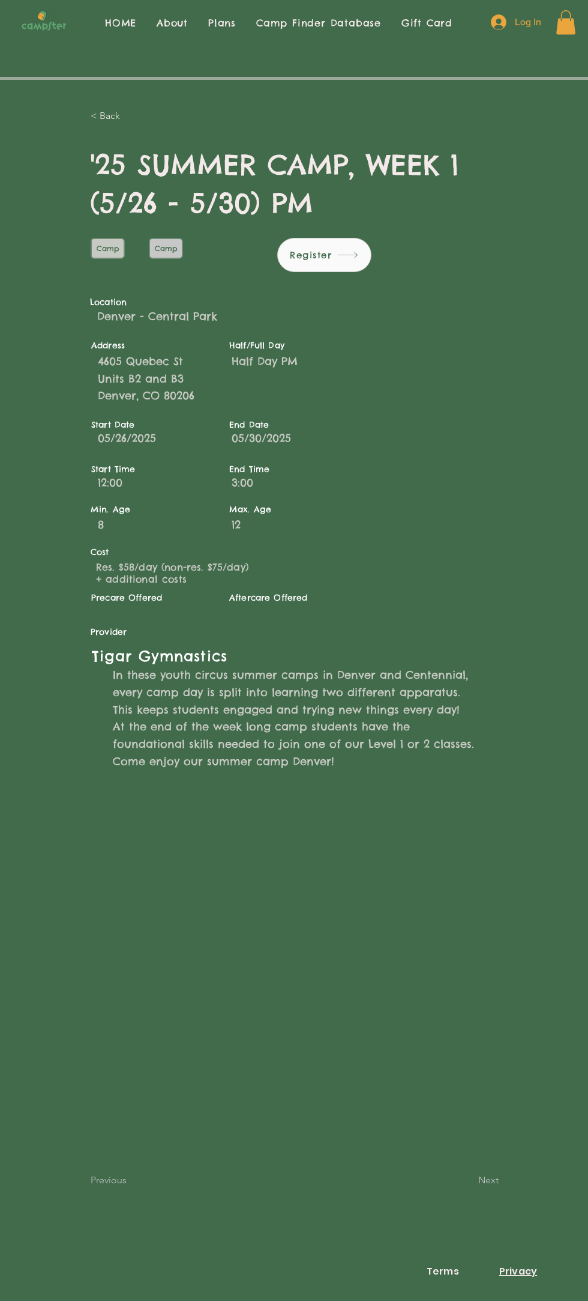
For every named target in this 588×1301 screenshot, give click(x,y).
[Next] (469, 1180)
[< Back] (130, 116)
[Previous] (130, 1180)
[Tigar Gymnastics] (276, 656)
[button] (566, 22)
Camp (107, 248)
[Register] (324, 255)
